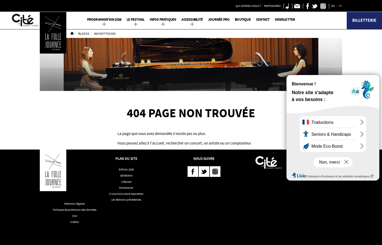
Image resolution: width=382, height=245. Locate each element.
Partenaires (126, 188)
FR (340, 6)
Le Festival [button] (135, 19)
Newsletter (285, 19)
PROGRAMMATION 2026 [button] (104, 19)
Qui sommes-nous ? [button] (248, 6)
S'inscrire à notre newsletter (126, 194)
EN (333, 6)
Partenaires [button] (272, 6)
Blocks (83, 34)
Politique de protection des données (75, 210)
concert (195, 143)
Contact (263, 19)
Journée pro (218, 19)
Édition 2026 (126, 169)
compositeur (240, 143)
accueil (158, 143)
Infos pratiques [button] (163, 19)
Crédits (74, 222)
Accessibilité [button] (192, 19)
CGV (74, 216)
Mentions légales (74, 203)
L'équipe (126, 181)
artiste (214, 143)
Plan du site (126, 158)
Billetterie (364, 20)
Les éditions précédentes (126, 200)
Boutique (243, 19)
